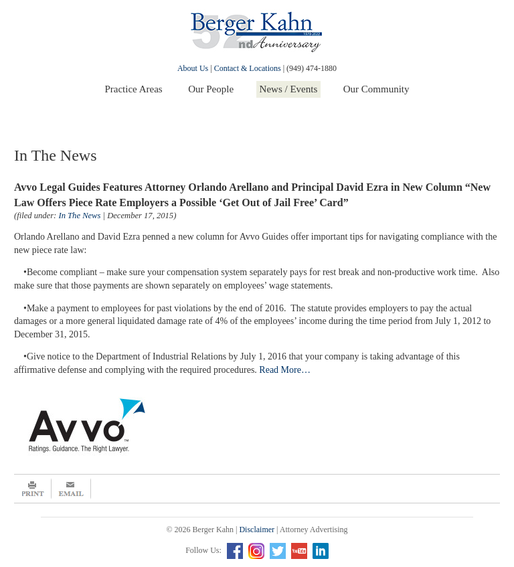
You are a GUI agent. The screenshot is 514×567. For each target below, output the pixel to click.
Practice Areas (133, 89)
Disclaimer (256, 529)
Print (33, 488)
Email (71, 488)
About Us (192, 68)
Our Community (376, 89)
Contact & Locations (247, 68)
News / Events (289, 89)
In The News (79, 215)
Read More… (285, 370)
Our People (211, 89)
